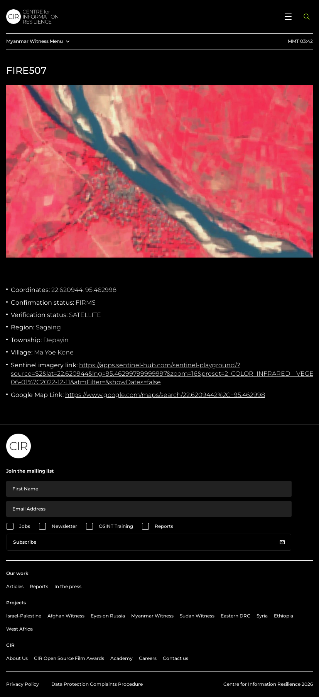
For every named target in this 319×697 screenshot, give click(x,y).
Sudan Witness (197, 616)
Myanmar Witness (152, 616)
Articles (15, 586)
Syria (262, 616)
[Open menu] (288, 16)
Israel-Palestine (23, 616)
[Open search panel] (306, 16)
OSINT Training (116, 526)
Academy (121, 658)
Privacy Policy (22, 684)
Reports (164, 526)
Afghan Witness (65, 616)
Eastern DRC (235, 616)
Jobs (24, 526)
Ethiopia (283, 616)
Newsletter (64, 526)
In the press (67, 586)
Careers (148, 658)
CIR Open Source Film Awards (69, 658)
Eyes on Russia (108, 616)
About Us (17, 658)
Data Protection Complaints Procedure (97, 684)
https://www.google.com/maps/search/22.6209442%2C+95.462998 (165, 395)
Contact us (175, 658)
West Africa (19, 629)
